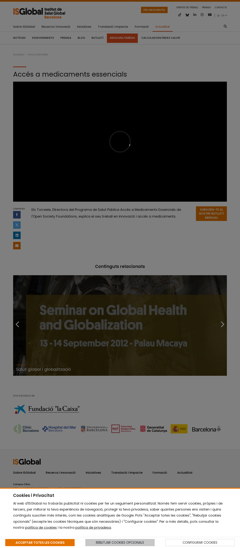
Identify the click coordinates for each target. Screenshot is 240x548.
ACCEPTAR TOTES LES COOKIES (40, 542)
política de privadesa (93, 527)
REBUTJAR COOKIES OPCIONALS (120, 542)
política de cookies (41, 527)
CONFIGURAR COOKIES (200, 542)
